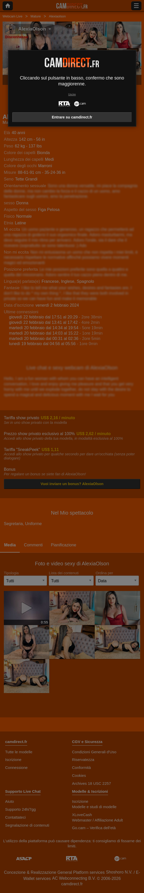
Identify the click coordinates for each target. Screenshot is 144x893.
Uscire (72, 94)
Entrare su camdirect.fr (72, 117)
